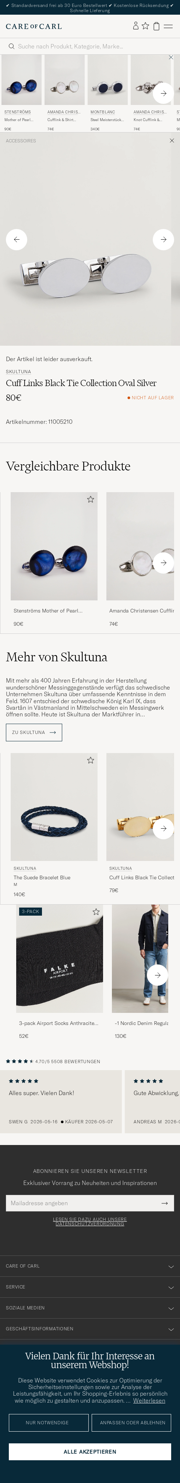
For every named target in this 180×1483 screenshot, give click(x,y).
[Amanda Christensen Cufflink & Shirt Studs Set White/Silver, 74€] (64, 93)
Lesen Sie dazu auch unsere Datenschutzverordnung (90, 1221)
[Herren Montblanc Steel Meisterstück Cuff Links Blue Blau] (108, 80)
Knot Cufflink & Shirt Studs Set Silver (146, 120)
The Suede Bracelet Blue (42, 877)
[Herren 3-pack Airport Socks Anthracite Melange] (59, 959)
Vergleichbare (68, 466)
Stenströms (17, 112)
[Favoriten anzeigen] (145, 26)
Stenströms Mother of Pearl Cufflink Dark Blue (46, 611)
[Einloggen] (135, 26)
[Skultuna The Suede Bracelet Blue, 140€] (54, 825)
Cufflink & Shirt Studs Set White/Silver (60, 120)
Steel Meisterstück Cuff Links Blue (106, 120)
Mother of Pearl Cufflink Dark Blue (19, 120)
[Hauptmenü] (168, 26)
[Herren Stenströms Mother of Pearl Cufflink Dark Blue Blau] (21, 80)
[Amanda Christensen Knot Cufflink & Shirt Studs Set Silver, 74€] (150, 93)
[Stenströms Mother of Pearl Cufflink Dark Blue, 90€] (21, 93)
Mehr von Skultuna (56, 657)
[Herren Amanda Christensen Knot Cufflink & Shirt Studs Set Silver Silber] (151, 80)
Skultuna (18, 371)
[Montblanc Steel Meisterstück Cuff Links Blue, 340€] (107, 93)
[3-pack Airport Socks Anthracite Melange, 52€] (59, 972)
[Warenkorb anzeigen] (156, 26)
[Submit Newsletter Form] (165, 1203)
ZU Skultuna (34, 732)
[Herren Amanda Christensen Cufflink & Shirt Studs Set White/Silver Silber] (65, 80)
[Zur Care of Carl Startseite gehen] (34, 26)
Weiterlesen (149, 1400)
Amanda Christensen (63, 113)
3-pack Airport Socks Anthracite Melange (56, 1023)
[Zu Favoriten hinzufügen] (89, 500)
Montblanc (103, 112)
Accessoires (21, 140)
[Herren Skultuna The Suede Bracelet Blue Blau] (54, 807)
